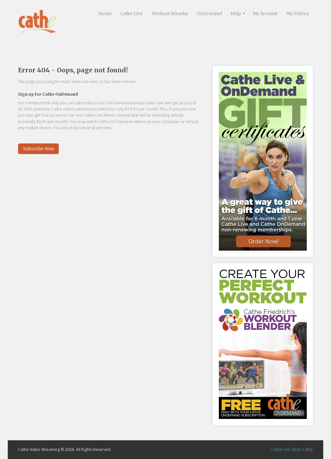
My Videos (297, 13)
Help (235, 13)
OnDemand (209, 13)
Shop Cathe (302, 449)
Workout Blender (170, 13)
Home (105, 13)
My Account (265, 13)
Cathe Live (131, 13)
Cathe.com (281, 449)
